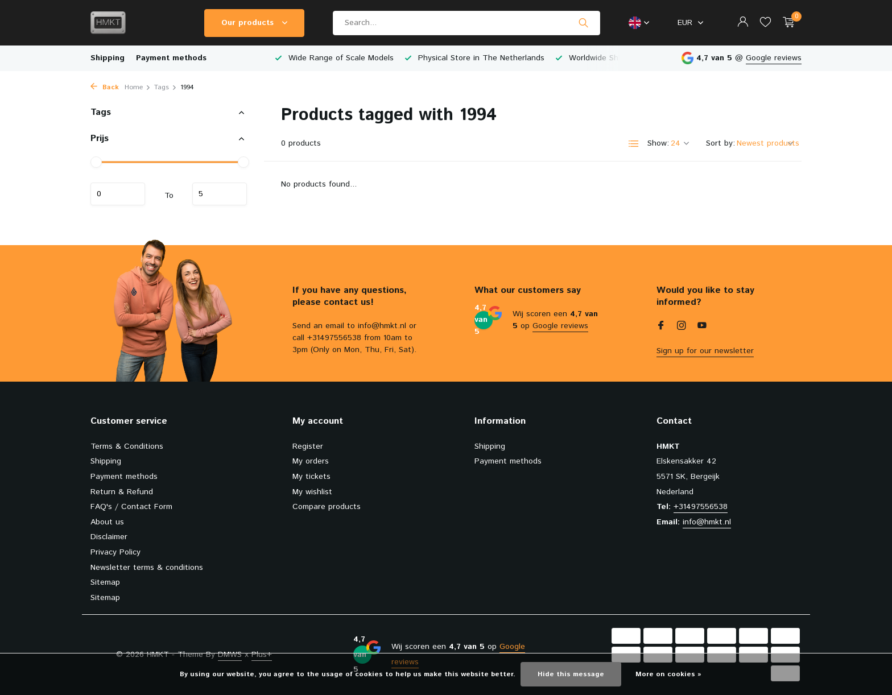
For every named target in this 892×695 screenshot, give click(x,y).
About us (107, 522)
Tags (165, 87)
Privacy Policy (115, 552)
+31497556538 (701, 506)
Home (138, 87)
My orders (310, 461)
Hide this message (571, 674)
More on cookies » (668, 674)
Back (104, 87)
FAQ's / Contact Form (131, 506)
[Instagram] (681, 327)
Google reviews (774, 58)
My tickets (311, 476)
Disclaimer (108, 537)
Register (307, 446)
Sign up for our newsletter (705, 351)
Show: (658, 143)
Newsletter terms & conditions (146, 567)
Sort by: (720, 143)
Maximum (219, 194)
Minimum (117, 194)
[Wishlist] (765, 23)
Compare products (326, 506)
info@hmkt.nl (707, 522)
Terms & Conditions (126, 446)
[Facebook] (661, 327)
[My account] (742, 23)
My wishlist (312, 492)
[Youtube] (702, 327)
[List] (634, 144)
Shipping (107, 58)
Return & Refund (121, 492)
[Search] (466, 23)
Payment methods (171, 58)
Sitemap (105, 582)
